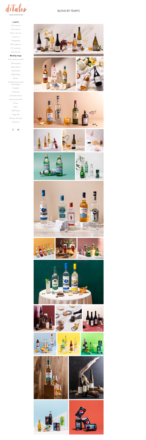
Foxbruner (15, 91)
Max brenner (15, 52)
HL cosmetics (16, 48)
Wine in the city (15, 33)
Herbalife (15, 88)
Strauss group (16, 63)
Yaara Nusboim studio (15, 59)
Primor (15, 103)
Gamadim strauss (16, 95)
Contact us (16, 36)
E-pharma (15, 122)
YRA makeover (15, 44)
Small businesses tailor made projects (16, 83)
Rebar (16, 107)
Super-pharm (16, 67)
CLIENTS (16, 22)
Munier (15, 78)
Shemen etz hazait (15, 118)
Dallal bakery (15, 74)
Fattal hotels (15, 70)
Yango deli (15, 114)
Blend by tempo (15, 55)
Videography (15, 40)
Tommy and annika (15, 99)
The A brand (15, 25)
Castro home (15, 29)
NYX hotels (16, 110)
